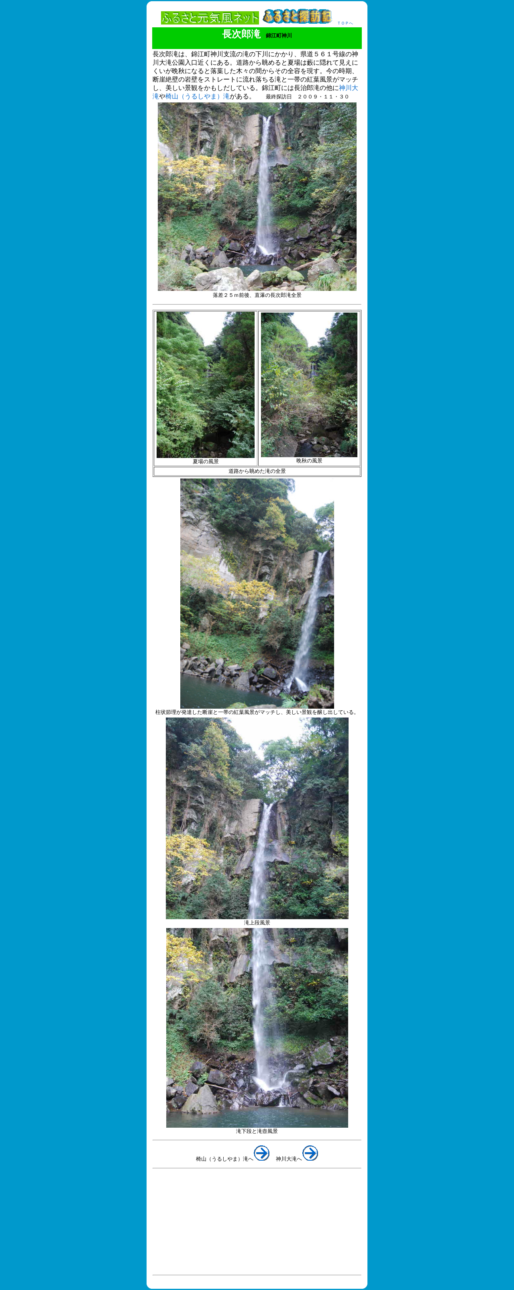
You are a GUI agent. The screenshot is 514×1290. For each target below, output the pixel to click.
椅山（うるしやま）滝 (197, 96)
